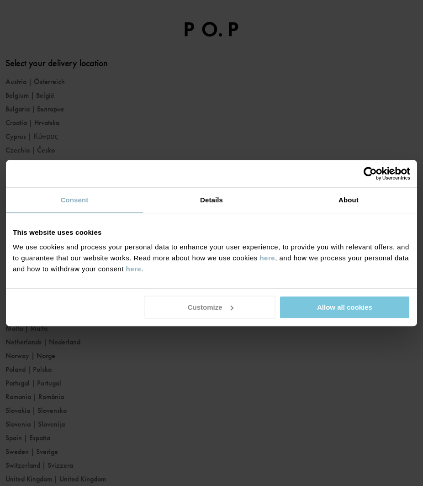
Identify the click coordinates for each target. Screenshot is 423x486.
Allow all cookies (344, 307)
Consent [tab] (75, 200)
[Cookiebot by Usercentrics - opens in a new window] (370, 173)
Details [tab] (211, 200)
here (267, 258)
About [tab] (348, 200)
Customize (210, 307)
